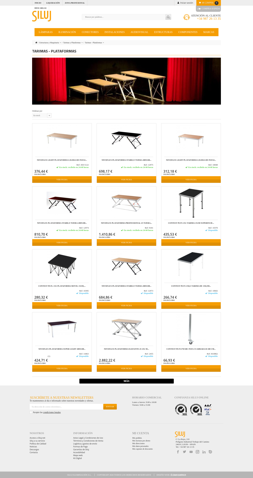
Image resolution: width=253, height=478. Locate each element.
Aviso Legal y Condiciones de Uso (88, 437)
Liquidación (53, 3)
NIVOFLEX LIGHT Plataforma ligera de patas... (62, 160)
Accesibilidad (79, 452)
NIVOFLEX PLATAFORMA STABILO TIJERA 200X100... (126, 160)
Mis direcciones (138, 443)
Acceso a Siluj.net (37, 437)
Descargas (34, 449)
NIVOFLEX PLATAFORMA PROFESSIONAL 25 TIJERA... (126, 223)
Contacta (34, 452)
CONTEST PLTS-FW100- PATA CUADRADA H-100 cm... (191, 349)
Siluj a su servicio (37, 440)
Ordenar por (37, 111)
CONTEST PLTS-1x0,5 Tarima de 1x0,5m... (191, 286)
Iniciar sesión (186, 2)
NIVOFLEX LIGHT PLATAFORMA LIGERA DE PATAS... (191, 160)
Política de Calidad (38, 443)
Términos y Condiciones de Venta (88, 440)
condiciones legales (52, 412)
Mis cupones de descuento (142, 449)
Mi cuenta (140, 433)
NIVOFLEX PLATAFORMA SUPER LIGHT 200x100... (62, 349)
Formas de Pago (80, 446)
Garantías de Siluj (81, 449)
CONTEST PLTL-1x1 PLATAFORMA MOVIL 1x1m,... (62, 286)
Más (126, 381)
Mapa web (78, 455)
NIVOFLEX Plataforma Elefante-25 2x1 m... (126, 349)
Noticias (33, 446)
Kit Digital (77, 458)
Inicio (38, 3)
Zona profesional (75, 3)
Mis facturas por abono (141, 441)
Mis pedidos (137, 438)
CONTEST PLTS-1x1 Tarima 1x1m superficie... (191, 223)
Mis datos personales (140, 446)
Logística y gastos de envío (85, 443)
